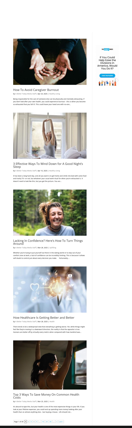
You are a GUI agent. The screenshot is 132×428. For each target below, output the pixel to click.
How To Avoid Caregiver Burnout (36, 90)
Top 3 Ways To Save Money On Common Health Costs (46, 396)
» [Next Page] (56, 422)
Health (51, 321)
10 (43, 422)
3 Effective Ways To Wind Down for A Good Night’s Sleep (48, 165)
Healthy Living (54, 94)
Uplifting (52, 247)
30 (50, 422)
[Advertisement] (66, 16)
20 (47, 422)
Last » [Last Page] (61, 422)
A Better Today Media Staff (25, 94)
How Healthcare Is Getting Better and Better (43, 317)
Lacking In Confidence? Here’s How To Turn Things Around (48, 242)
